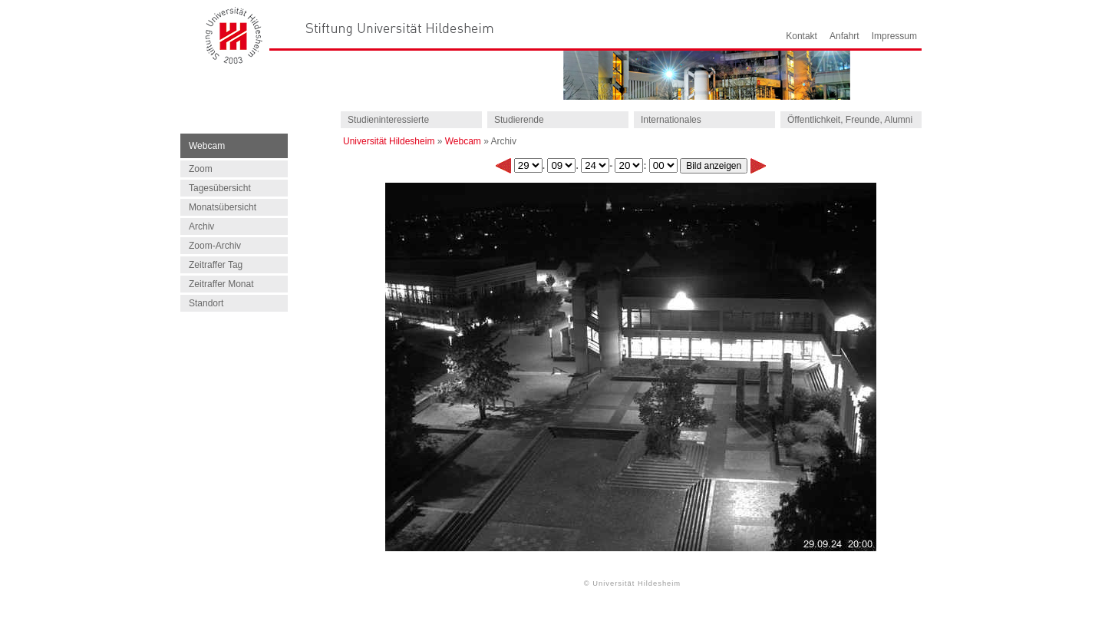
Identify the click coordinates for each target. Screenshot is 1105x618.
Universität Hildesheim (388, 141)
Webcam (463, 141)
